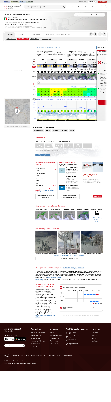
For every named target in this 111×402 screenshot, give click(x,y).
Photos (87, 7)
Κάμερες (64, 130)
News (80, 7)
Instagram (95, 335)
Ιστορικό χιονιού (35, 34)
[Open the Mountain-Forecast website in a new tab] (15, 2)
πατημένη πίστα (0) (77, 268)
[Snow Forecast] (12, 7)
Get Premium (102, 1)
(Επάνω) (11, 39)
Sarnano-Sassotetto (23, 14)
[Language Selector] (92, 2)
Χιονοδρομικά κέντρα (38, 333)
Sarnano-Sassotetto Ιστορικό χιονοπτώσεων (69, 196)
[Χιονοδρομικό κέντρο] (97, 14)
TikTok (94, 338)
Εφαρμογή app (54, 338)
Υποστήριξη (25, 355)
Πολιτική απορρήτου (19, 363)
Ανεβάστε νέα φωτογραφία (69, 258)
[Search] (64, 7)
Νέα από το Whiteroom (38, 341)
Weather (73, 7)
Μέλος (52, 333)
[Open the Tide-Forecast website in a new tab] (22, 2)
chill (34, 94)
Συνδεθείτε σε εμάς (55, 355)
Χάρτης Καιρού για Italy (54, 277)
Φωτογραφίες (35, 344)
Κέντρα (6, 14)
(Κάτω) (34, 39)
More (34, 77)
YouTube (95, 341)
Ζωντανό (21, 34)
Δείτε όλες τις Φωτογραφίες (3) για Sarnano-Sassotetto (69, 255)
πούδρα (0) (46, 190)
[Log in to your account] (104, 6)
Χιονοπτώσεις (35, 338)
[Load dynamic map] (17, 111)
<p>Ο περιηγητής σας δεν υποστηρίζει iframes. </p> (81, 299)
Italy (13, 14)
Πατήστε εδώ (39, 279)
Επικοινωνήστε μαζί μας (39, 355)
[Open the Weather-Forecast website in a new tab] (29, 2)
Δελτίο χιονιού (38, 130)
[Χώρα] (82, 14)
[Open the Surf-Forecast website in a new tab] (7, 2)
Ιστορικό (55, 130)
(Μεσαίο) (23, 39)
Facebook (95, 333)
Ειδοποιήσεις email (56, 335)
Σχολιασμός (68, 355)
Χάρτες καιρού (46, 39)
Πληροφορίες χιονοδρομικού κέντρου (58, 34)
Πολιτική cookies (31, 363)
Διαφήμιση (15, 355)
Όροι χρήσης (7, 363)
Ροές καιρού (54, 344)
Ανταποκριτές (54, 341)
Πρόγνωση (9, 34)
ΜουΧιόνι (34, 346)
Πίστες (72, 130)
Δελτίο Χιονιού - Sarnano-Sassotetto (45, 196)
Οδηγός (48, 130)
